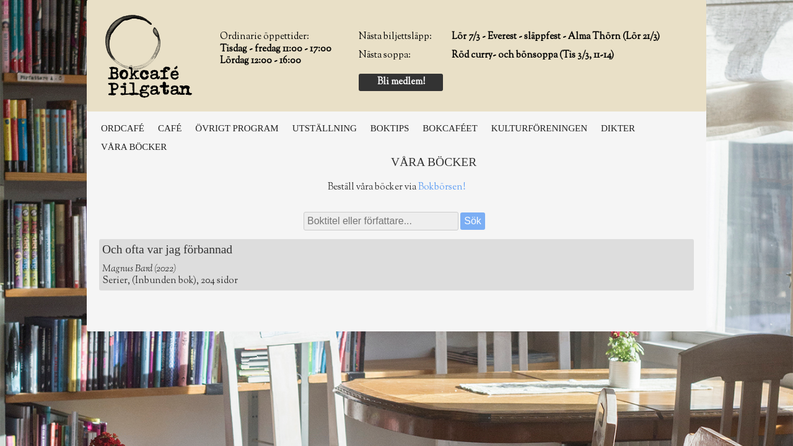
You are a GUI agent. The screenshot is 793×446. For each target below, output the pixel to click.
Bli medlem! (401, 82)
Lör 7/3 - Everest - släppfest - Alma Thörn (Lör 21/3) (556, 36)
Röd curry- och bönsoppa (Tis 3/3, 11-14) (533, 55)
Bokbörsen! (441, 187)
